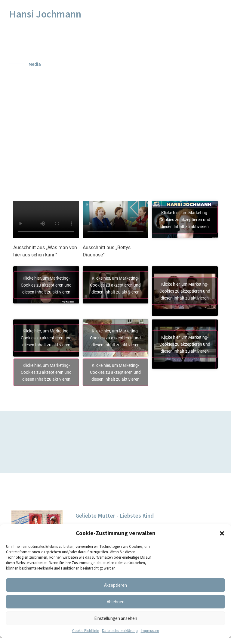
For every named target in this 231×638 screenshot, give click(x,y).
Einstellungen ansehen (115, 618)
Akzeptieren (115, 585)
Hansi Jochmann (45, 14)
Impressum (150, 631)
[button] (222, 533)
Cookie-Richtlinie (85, 631)
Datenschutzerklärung (120, 631)
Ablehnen (116, 602)
